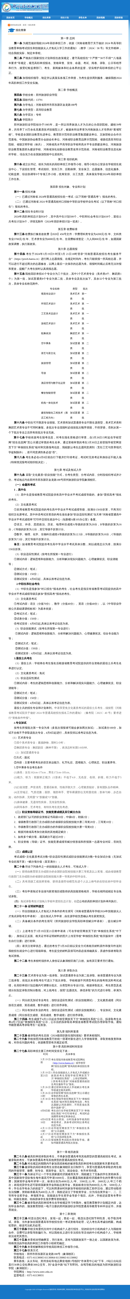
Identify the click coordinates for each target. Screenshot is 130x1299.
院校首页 (10, 18)
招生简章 (47, 18)
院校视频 (101, 18)
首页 (24, 25)
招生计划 (65, 18)
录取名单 (83, 18)
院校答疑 (119, 18)
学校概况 (29, 18)
